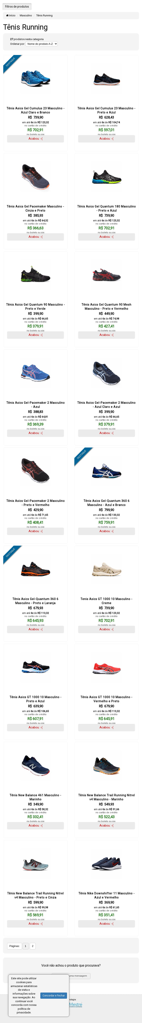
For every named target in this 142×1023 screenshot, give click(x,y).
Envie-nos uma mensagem (71, 976)
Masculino (26, 15)
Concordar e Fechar (54, 995)
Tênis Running (44, 15)
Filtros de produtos (17, 6)
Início (10, 15)
